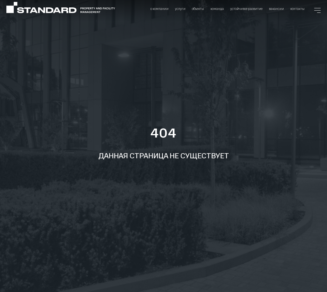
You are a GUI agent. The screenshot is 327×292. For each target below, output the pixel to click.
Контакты (297, 8)
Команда (217, 8)
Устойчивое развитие (246, 8)
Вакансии (276, 8)
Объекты (198, 8)
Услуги (180, 8)
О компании (159, 8)
